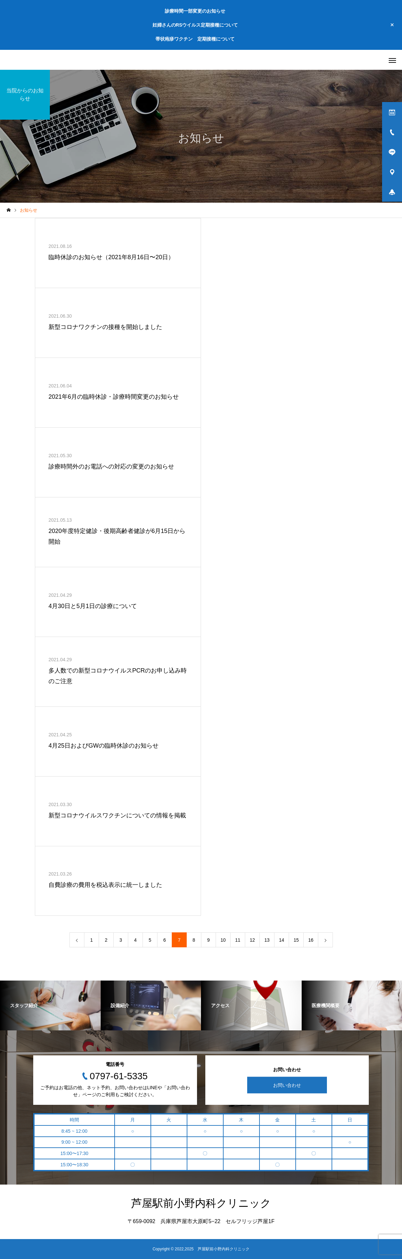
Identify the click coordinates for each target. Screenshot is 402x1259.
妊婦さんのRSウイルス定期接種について (195, 25)
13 (267, 940)
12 (252, 940)
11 (238, 940)
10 (223, 940)
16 (311, 940)
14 (281, 940)
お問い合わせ (287, 1085)
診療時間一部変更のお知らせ (195, 11)
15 (296, 940)
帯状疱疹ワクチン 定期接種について (195, 39)
